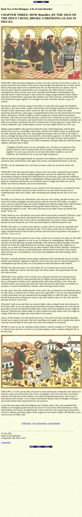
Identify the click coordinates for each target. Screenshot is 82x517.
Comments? (6, 442)
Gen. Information (39, 423)
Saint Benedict (54, 423)
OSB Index (26, 423)
